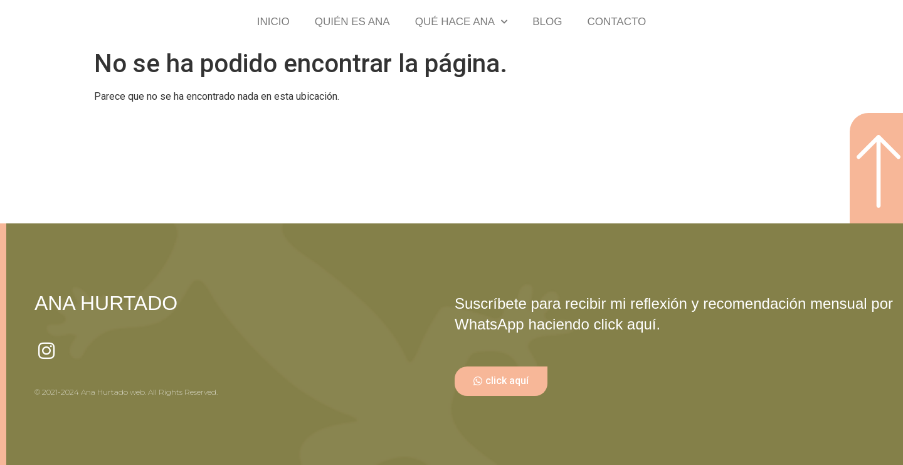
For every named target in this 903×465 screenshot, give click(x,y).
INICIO (273, 22)
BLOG (547, 22)
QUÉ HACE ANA (461, 22)
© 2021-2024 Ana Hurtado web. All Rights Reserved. (126, 392)
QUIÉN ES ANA (352, 22)
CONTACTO (616, 22)
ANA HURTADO (105, 303)
